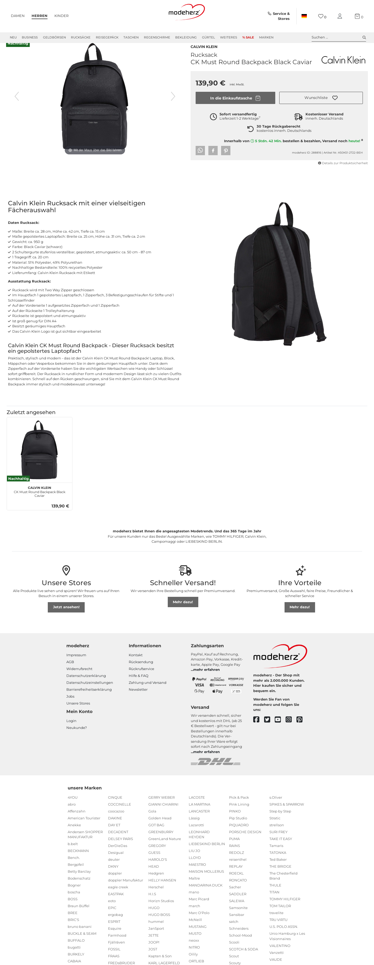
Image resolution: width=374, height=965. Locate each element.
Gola (152, 820)
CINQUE (115, 807)
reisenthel (238, 869)
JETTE (153, 944)
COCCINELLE (119, 813)
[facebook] (258, 729)
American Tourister (84, 827)
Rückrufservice (141, 678)
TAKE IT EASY (280, 848)
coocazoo (116, 820)
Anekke (74, 834)
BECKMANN (78, 860)
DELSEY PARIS (120, 848)
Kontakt (136, 664)
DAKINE (115, 827)
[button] (321, 107)
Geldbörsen (54, 37)
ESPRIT (114, 931)
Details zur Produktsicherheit (343, 172)
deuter (114, 869)
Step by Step (280, 820)
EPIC (112, 917)
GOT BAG (156, 834)
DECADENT (118, 841)
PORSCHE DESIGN (245, 841)
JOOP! (153, 951)
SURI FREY (278, 841)
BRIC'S (73, 929)
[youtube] (280, 729)
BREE (73, 922)
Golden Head (159, 827)
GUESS (154, 862)
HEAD (153, 875)
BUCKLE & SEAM (82, 943)
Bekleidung (186, 37)
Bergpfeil (76, 874)
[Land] (304, 16)
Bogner (74, 894)
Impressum (76, 664)
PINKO (235, 820)
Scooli (234, 951)
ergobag (115, 924)
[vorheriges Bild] (17, 106)
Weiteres (228, 37)
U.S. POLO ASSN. (283, 936)
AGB (70, 671)
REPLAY (236, 875)
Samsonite (238, 917)
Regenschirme (157, 37)
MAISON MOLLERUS (206, 881)
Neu (13, 37)
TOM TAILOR (280, 915)
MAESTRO (197, 874)
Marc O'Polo (199, 922)
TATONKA (277, 862)
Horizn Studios (161, 910)
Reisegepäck (107, 37)
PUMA (234, 848)
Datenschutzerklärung (86, 685)
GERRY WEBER (161, 807)
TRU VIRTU (278, 929)
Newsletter (138, 699)
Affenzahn (76, 820)
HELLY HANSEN (162, 889)
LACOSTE (197, 807)
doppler (115, 882)
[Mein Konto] (341, 16)
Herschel (156, 896)
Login (71, 730)
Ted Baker (278, 869)
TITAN (274, 901)
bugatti (74, 956)
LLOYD (195, 867)
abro (72, 813)
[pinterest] (301, 729)
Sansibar (236, 924)
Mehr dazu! (183, 611)
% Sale (248, 37)
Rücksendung (141, 671)
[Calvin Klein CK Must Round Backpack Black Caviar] (39, 459)
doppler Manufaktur (125, 889)
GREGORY (157, 855)
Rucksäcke (81, 37)
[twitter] (269, 729)
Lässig (194, 827)
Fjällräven (116, 951)
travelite (276, 922)
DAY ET (114, 834)
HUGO (154, 917)
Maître (194, 887)
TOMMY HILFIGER (284, 908)
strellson (276, 834)
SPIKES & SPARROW (286, 813)
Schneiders (238, 938)
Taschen (131, 37)
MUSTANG (198, 936)
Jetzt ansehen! (66, 616)
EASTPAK (116, 903)
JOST (152, 958)
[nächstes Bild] (173, 106)
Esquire (114, 938)
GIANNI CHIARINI (163, 813)
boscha (74, 901)
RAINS (234, 855)
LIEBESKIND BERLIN (207, 853)
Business (30, 37)
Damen (18, 16)
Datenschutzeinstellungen (89, 692)
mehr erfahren (206, 679)
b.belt (73, 853)
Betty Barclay (79, 881)
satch (233, 931)
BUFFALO (76, 949)
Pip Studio (238, 827)
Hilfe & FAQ (138, 685)
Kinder (61, 16)
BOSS (73, 908)
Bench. (74, 867)
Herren (40, 16)
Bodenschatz (79, 887)
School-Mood (240, 944)
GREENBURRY (160, 841)
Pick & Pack (239, 807)
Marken (266, 37)
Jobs (70, 705)
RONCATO (238, 889)
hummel (156, 931)
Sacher (235, 896)
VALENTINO (279, 955)
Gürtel (208, 37)
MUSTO (195, 943)
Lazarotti (196, 834)
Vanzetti (276, 962)
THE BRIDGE (280, 875)
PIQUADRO (239, 834)
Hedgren (156, 882)
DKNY (113, 875)
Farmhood (117, 944)
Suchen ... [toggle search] (339, 37)
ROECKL (236, 882)
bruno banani (80, 936)
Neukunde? (76, 737)
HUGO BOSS (159, 924)
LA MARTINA (199, 813)
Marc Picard (199, 908)
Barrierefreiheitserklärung (89, 699)
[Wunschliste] (322, 16)
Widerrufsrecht (79, 678)
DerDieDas (117, 855)
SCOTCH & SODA (243, 958)
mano (194, 901)
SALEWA (236, 910)
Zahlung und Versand (147, 692)
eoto (112, 910)
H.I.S (152, 903)
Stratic (274, 827)
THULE (275, 894)
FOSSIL (114, 958)
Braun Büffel (78, 915)
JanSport (156, 938)
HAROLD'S (157, 869)
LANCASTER (199, 820)
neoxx (194, 949)
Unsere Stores (78, 712)
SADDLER (237, 903)
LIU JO (194, 860)
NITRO (194, 956)
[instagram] (291, 729)
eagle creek (118, 896)
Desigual (116, 862)
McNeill (195, 929)
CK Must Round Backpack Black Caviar (39, 500)
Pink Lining (239, 813)
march (194, 915)
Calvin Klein (204, 55)
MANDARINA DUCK (205, 894)
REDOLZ (236, 862)
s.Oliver (275, 807)
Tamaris (276, 855)
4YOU (73, 807)
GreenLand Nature (164, 848)
